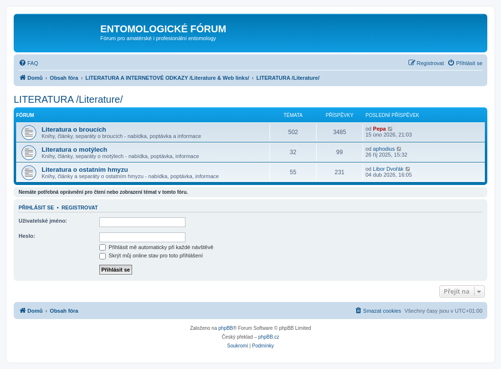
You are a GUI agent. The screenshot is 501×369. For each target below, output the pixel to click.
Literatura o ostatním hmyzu (85, 169)
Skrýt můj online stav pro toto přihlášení (151, 255)
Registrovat (80, 207)
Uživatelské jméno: (43, 221)
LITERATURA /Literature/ (68, 99)
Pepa (379, 129)
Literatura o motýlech (74, 149)
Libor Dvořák (388, 169)
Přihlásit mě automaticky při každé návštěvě (156, 247)
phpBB (225, 328)
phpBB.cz (268, 337)
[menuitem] (28, 63)
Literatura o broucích (74, 129)
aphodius (384, 149)
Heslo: (27, 236)
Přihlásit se (36, 207)
